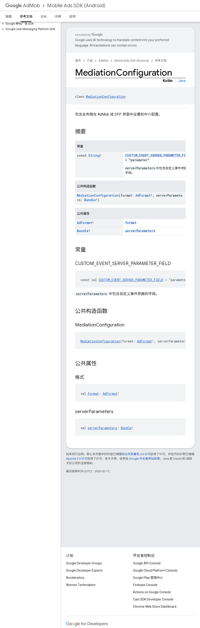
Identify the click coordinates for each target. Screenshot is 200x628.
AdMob (22, 5)
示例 (58, 16)
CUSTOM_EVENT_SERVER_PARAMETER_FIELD (158, 155)
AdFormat (143, 195)
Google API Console (147, 563)
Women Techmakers (81, 585)
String (94, 155)
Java (182, 81)
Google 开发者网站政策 (144, 458)
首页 (78, 60)
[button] (29, 23)
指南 (8, 16)
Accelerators (75, 577)
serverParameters (140, 231)
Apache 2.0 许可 (76, 458)
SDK (44, 16)
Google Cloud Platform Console (155, 570)
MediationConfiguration (106, 96)
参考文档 (161, 60)
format (130, 223)
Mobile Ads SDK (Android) (76, 5)
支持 (72, 16)
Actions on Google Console (152, 592)
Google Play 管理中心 (148, 577)
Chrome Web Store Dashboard (154, 606)
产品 (90, 60)
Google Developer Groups (84, 563)
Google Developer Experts (84, 570)
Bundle (90, 200)
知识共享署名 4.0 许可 (136, 454)
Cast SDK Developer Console (153, 599)
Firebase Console (145, 585)
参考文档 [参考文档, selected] (26, 16)
